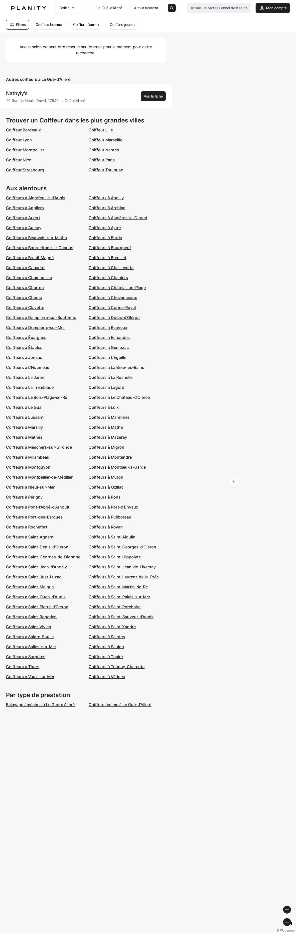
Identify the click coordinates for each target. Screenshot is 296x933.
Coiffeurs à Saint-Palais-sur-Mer (119, 596)
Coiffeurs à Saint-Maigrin (30, 586)
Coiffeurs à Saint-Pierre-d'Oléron (37, 606)
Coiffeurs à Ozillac (106, 487)
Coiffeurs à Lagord (106, 387)
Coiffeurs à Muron (106, 477)
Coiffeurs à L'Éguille (107, 357)
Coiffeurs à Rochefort (26, 526)
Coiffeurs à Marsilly (24, 427)
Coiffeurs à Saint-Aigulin (112, 536)
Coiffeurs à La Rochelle (111, 377)
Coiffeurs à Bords (105, 237)
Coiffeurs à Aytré (105, 227)
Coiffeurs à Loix (104, 407)
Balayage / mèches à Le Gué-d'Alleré (40, 704)
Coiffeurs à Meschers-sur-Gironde (39, 447)
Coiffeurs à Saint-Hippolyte (115, 556)
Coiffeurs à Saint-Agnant (30, 536)
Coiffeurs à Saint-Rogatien (31, 616)
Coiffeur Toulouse (106, 169)
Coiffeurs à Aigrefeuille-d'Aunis (35, 197)
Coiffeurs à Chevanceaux (113, 297)
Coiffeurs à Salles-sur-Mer (31, 646)
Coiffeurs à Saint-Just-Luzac (33, 576)
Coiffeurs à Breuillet (107, 257)
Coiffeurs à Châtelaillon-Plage (117, 287)
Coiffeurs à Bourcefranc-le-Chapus (39, 247)
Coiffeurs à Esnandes (109, 337)
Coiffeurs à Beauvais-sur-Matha (36, 237)
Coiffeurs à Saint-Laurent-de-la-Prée (124, 576)
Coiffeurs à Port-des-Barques (34, 517)
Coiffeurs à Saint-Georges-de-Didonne (43, 556)
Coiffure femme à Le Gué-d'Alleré (120, 704)
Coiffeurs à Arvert (23, 217)
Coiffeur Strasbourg (25, 169)
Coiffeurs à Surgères (25, 656)
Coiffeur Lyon (19, 139)
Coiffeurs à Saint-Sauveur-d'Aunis (121, 616)
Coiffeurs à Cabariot (25, 267)
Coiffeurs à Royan (106, 526)
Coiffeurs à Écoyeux (108, 327)
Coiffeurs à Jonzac (24, 357)
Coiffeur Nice (18, 159)
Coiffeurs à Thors (22, 666)
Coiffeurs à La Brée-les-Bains (116, 367)
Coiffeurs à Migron (106, 447)
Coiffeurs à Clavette (25, 307)
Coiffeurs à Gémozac (109, 347)
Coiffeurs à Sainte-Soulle (30, 636)
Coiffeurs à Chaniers (108, 277)
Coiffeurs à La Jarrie (25, 377)
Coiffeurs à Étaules (24, 347)
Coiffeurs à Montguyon (28, 467)
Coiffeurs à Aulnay (23, 227)
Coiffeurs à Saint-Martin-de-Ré (118, 586)
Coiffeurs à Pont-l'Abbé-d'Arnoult (37, 507)
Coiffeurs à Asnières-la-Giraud (118, 217)
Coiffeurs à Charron (25, 287)
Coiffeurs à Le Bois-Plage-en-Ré (36, 397)
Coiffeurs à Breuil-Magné (30, 257)
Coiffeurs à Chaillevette (111, 267)
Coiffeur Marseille (105, 139)
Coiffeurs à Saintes (107, 636)
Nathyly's (17, 93)
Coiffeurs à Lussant (25, 417)
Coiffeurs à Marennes (109, 417)
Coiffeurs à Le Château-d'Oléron (119, 397)
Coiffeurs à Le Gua (23, 407)
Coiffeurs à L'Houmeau (27, 367)
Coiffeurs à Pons (105, 497)
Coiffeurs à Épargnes (26, 337)
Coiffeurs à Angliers (25, 207)
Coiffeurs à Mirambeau (27, 457)
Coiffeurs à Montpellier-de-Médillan (40, 477)
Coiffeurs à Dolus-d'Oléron (114, 317)
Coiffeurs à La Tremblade (30, 387)
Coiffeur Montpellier (25, 149)
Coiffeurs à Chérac (24, 297)
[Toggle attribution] (291, 929)
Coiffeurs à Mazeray (108, 437)
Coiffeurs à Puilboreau (110, 517)
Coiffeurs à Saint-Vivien (28, 626)
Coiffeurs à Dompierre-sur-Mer (35, 327)
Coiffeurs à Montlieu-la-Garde (117, 467)
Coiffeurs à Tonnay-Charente (117, 666)
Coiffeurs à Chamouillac (29, 277)
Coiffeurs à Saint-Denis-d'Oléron (37, 546)
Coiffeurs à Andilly (106, 197)
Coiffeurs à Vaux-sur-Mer (30, 676)
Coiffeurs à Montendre (110, 457)
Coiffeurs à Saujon (106, 646)
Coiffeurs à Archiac (107, 207)
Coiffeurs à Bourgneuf (110, 247)
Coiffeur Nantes (104, 149)
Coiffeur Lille (101, 129)
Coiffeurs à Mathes (24, 437)
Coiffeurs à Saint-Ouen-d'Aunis (36, 596)
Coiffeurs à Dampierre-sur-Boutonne (41, 317)
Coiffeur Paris (102, 159)
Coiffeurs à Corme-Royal (112, 307)
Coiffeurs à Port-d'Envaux (113, 507)
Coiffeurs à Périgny (24, 497)
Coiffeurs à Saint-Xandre (112, 626)
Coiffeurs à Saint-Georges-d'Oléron (122, 546)
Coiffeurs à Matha (106, 427)
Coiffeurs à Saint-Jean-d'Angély (36, 566)
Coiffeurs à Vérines (107, 676)
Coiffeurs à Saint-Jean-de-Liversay (122, 566)
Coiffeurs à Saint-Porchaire (115, 606)
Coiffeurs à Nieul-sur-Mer (30, 487)
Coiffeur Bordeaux (23, 129)
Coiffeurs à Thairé (106, 656)
